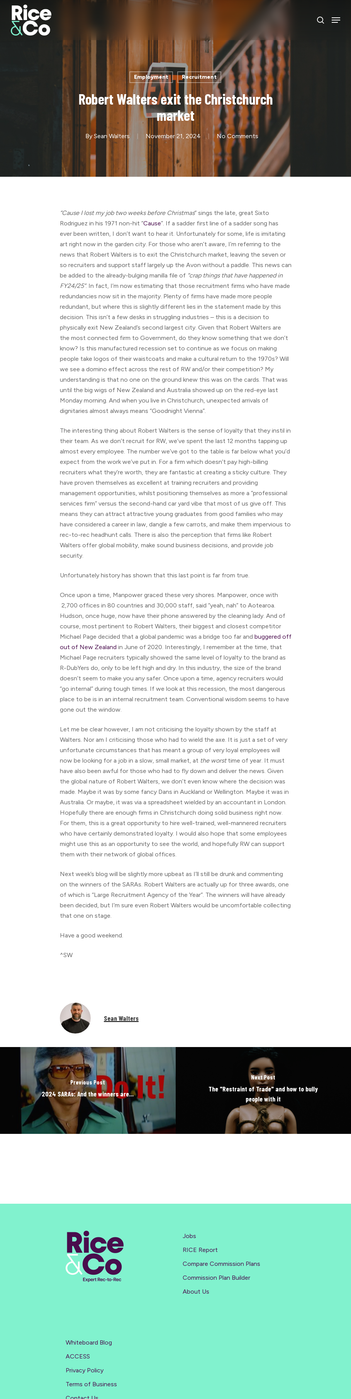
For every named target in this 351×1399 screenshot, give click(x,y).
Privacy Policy (84, 1370)
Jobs (189, 1236)
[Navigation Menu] (336, 20)
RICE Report (200, 1250)
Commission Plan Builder (216, 1277)
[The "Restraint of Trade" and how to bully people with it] (263, 1090)
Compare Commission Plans (221, 1263)
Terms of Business (91, 1384)
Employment (151, 77)
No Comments (237, 136)
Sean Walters (112, 136)
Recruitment (199, 77)
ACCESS (78, 1356)
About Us (196, 1291)
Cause (152, 223)
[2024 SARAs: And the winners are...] (88, 1090)
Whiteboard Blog (89, 1342)
